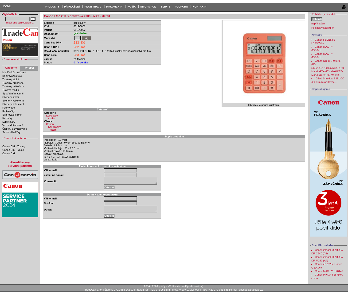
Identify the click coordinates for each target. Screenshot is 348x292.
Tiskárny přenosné (12, 83)
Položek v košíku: (322, 27)
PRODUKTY (52, 6)
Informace (148, 6)
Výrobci (29, 67)
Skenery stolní (10, 97)
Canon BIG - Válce (13, 149)
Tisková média (10, 90)
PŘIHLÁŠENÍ (72, 6)
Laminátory (8, 121)
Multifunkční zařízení (14, 72)
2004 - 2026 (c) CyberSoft (159, 286)
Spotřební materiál (12, 93)
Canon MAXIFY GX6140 (329, 271)
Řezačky (7, 118)
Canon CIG (8, 153)
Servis (165, 6)
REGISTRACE (92, 6)
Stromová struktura (15, 59)
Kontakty (200, 6)
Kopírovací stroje (12, 75)
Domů (7, 6)
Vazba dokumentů (12, 125)
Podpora (181, 6)
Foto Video (8, 107)
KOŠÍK (131, 6)
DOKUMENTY (114, 6)
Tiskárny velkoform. (13, 86)
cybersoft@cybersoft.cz (189, 286)
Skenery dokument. (13, 104)
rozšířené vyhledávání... (20, 22)
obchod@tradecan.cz (251, 289)
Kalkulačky (8, 111)
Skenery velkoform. (13, 100)
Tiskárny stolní (10, 79)
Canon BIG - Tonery (13, 146)
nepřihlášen (318, 23)
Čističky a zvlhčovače (14, 128)
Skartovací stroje (12, 114)
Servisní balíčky (11, 132)
